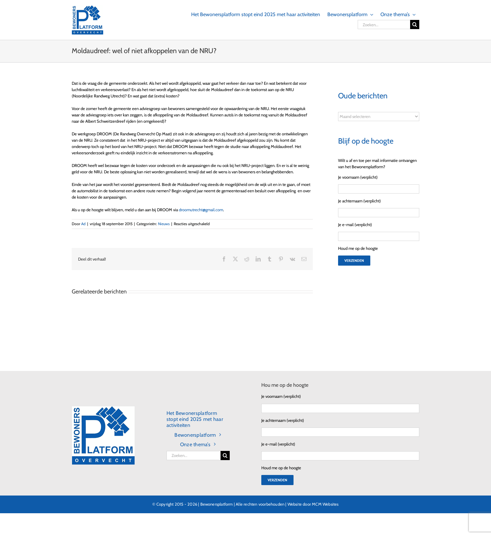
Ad (83, 223)
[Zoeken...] (384, 24)
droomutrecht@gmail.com (201, 209)
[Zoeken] (414, 24)
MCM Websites (325, 504)
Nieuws (164, 223)
